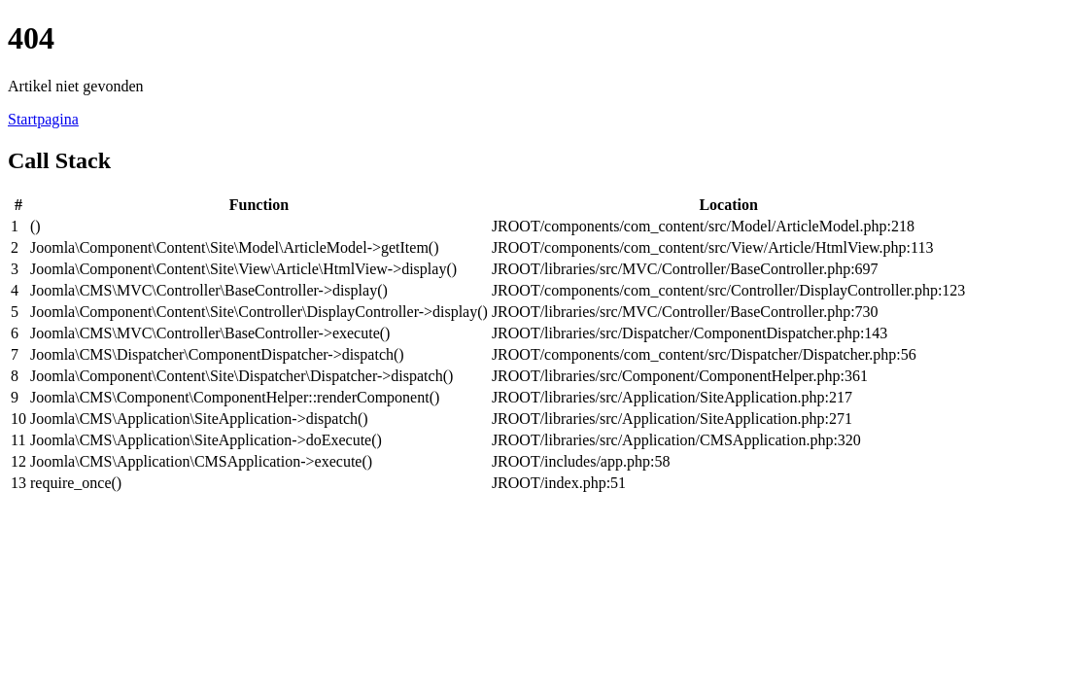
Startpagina (43, 119)
